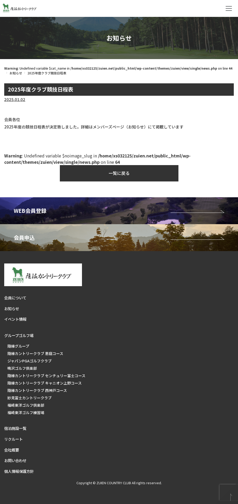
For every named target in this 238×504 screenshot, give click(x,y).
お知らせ (15, 73)
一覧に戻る (119, 173)
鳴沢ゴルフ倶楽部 (22, 368)
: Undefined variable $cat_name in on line (118, 68)
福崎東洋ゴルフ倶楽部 (25, 405)
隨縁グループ (18, 346)
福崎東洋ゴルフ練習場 (25, 412)
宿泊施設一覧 (15, 428)
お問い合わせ (15, 460)
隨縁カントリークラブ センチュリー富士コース (46, 375)
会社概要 (11, 450)
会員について (15, 297)
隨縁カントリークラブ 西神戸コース (37, 390)
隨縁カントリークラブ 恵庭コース (35, 353)
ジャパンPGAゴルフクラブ (29, 360)
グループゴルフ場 (18, 335)
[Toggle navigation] (229, 8)
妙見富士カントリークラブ (29, 397)
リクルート (13, 439)
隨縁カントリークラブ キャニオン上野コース (44, 383)
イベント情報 (15, 319)
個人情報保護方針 (19, 471)
